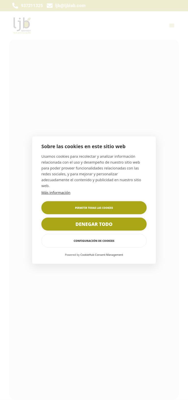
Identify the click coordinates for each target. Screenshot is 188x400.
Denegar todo (93, 224)
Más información (55, 192)
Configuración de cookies (94, 241)
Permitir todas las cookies (94, 208)
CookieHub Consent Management (101, 254)
